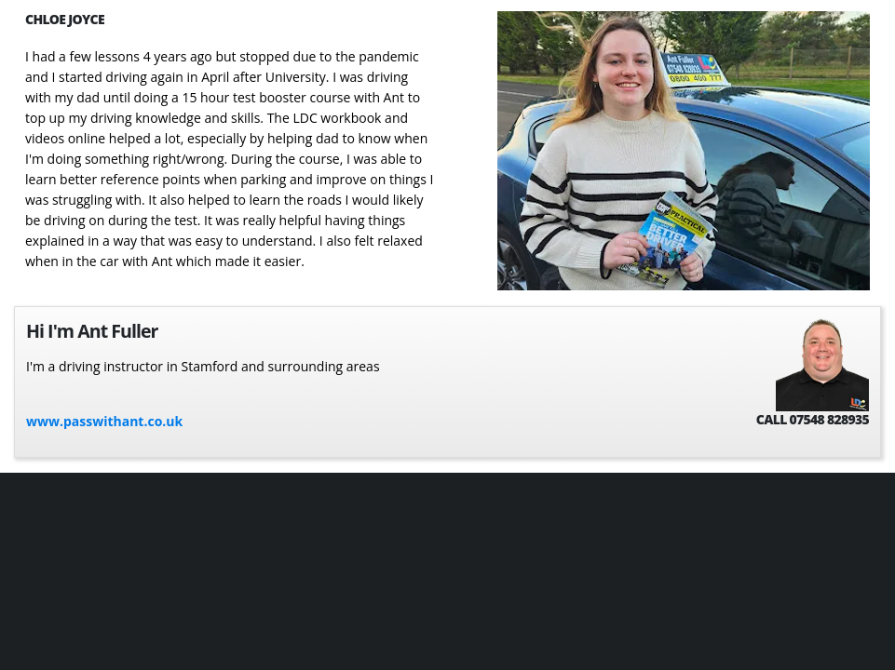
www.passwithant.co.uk (104, 421)
